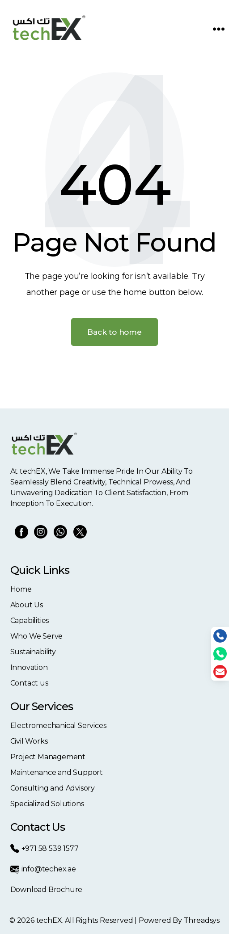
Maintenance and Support (56, 772)
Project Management (48, 757)
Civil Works (29, 741)
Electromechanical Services (58, 725)
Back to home (114, 332)
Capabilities (29, 620)
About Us (26, 605)
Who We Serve (36, 636)
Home (21, 589)
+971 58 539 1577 (44, 848)
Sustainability (33, 652)
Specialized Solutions (47, 803)
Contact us (29, 683)
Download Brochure (46, 889)
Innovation (29, 667)
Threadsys (202, 920)
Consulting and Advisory (52, 788)
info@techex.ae (43, 869)
